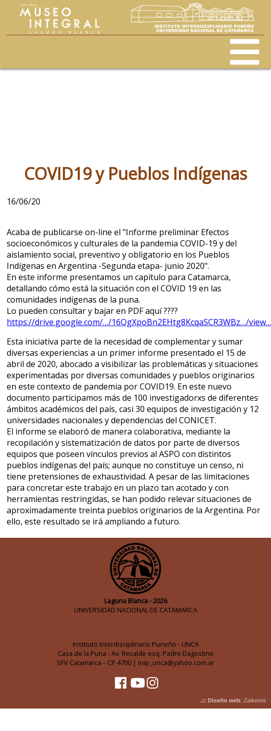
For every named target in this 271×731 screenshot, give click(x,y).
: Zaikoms (237, 700)
